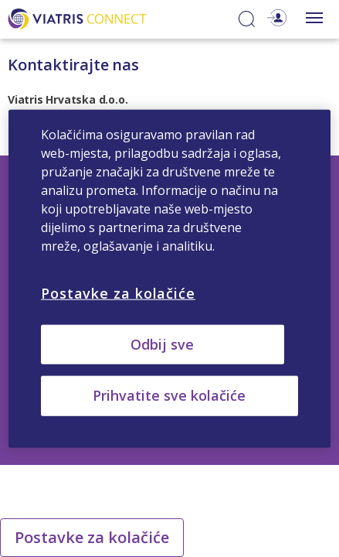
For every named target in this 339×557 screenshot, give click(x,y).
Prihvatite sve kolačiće (169, 395)
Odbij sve (162, 344)
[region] (169, 279)
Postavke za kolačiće (92, 537)
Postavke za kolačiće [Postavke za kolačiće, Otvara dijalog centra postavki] (118, 293)
